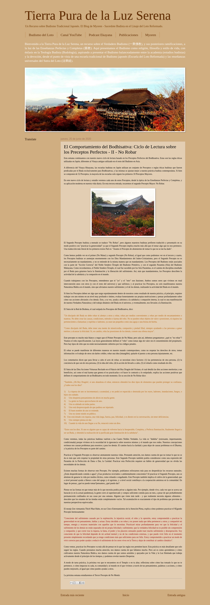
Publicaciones (128, 35)
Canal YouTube (71, 35)
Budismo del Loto (41, 35)
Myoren (150, 35)
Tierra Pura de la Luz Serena (98, 15)
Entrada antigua (176, 595)
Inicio (126, 595)
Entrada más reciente (72, 595)
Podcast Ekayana (100, 35)
